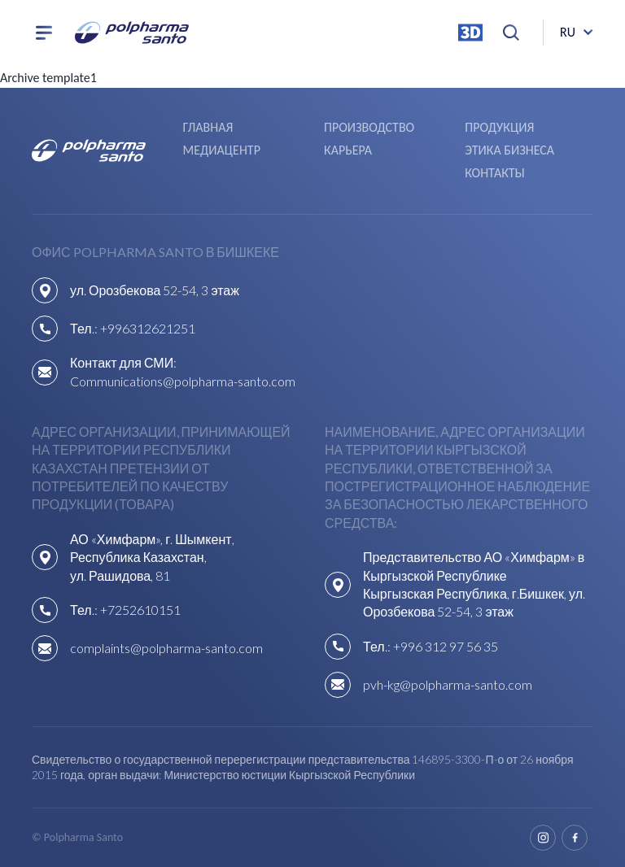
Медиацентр (221, 150)
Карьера (348, 150)
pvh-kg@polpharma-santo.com (447, 684)
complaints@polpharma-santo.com (166, 648)
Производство (369, 127)
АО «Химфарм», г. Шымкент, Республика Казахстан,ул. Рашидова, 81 (152, 557)
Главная (208, 127)
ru (567, 32)
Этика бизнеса (509, 150)
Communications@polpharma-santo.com (182, 381)
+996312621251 (147, 328)
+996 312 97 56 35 (445, 646)
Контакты (494, 173)
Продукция (499, 127)
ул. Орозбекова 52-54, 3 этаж (154, 290)
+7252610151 (140, 609)
